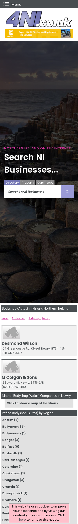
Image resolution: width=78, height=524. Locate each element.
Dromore (9, 500)
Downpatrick (12, 493)
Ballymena (10, 426)
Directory (12, 183)
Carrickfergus (13, 460)
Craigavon (10, 480)
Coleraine (10, 467)
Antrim (7, 420)
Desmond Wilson (19, 343)
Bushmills (9, 453)
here (22, 520)
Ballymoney (11, 433)
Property (28, 183)
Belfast (8, 446)
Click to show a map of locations (32, 403)
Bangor (8, 440)
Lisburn (8, 520)
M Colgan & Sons (19, 377)
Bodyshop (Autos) (39, 318)
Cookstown (11, 473)
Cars (40, 183)
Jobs (50, 183)
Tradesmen (18, 318)
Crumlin (8, 487)
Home (4, 318)
